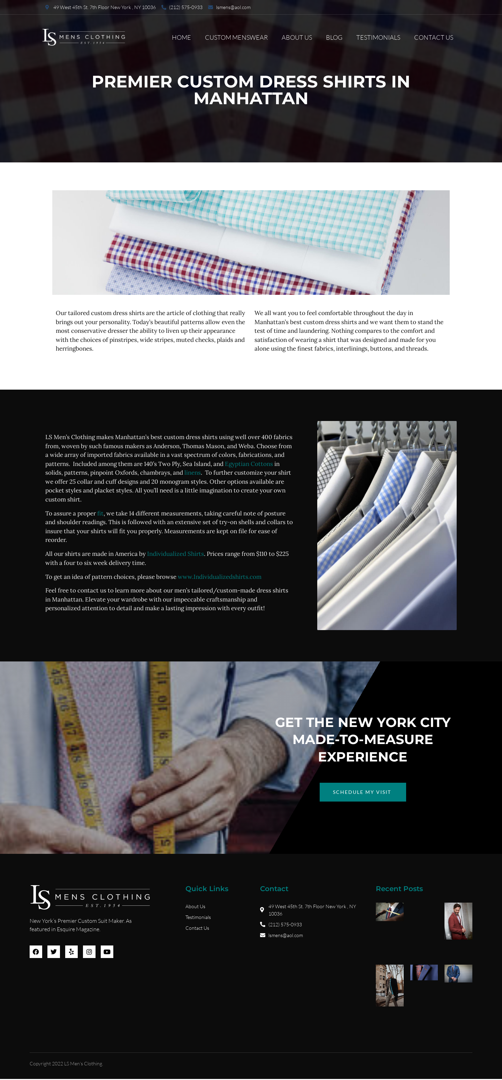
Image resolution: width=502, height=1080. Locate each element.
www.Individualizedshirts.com (219, 577)
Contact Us (433, 37)
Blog (334, 37)
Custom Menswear (236, 37)
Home (181, 37)
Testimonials (378, 37)
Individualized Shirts (175, 554)
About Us (297, 37)
